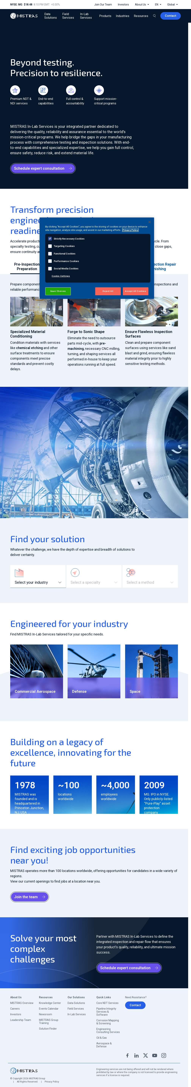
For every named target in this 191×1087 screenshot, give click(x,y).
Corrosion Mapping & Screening (107, 1022)
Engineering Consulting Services (108, 1031)
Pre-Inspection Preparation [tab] (27, 266)
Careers (15, 1008)
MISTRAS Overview (22, 1003)
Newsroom (45, 1014)
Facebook (127, 1055)
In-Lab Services (77, 1014)
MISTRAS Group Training (48, 1021)
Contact (135, 1005)
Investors (15, 1014)
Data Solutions (76, 1003)
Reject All (108, 291)
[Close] (149, 222)
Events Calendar (48, 1008)
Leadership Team (20, 1019)
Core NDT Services (107, 1003)
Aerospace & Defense (104, 1045)
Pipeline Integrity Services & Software (106, 1011)
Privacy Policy (52, 1081)
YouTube (155, 1055)
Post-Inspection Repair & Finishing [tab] (156, 266)
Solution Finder (48, 1028)
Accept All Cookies (135, 291)
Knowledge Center (50, 1003)
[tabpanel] (94, 327)
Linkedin (136, 1055)
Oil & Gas (101, 1037)
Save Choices (58, 291)
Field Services (76, 1008)
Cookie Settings (61, 276)
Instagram (164, 1055)
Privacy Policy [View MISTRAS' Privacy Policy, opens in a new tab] (130, 230)
